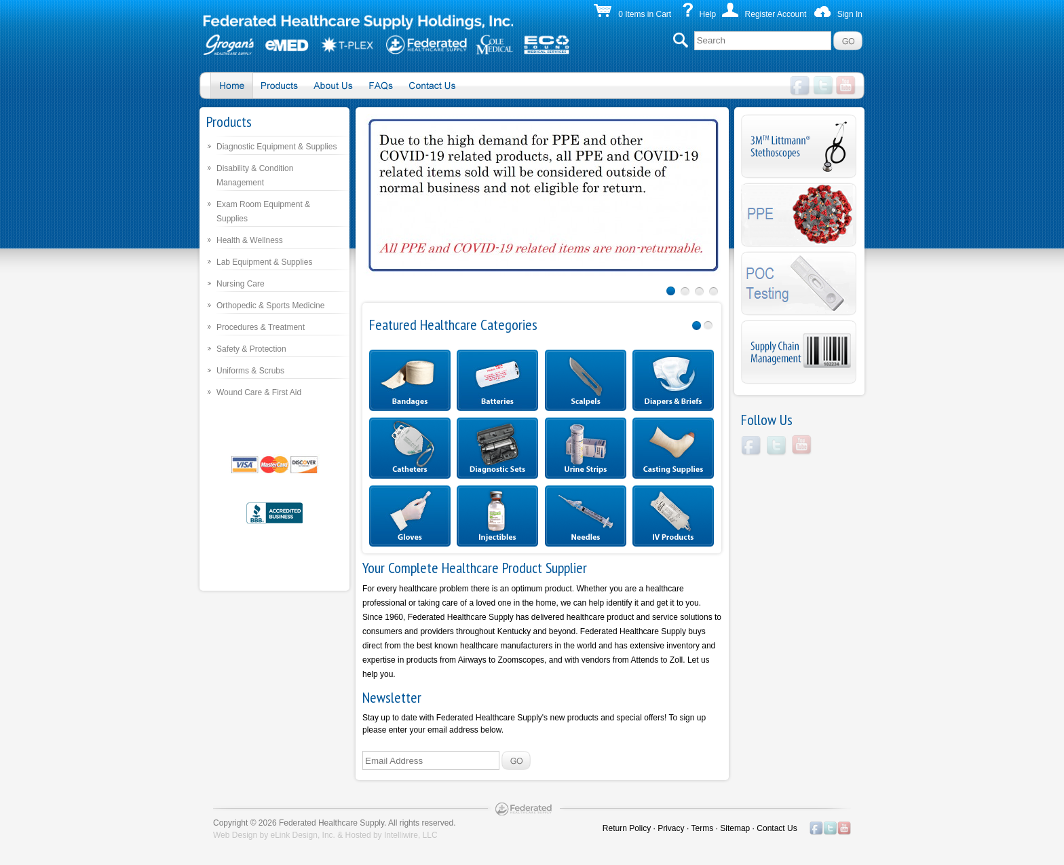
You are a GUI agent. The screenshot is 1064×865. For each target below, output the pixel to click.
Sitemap (735, 828)
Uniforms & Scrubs (250, 370)
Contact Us (777, 828)
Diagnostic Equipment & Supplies (276, 146)
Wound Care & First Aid (258, 392)
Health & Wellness (249, 240)
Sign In (849, 14)
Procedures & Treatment (260, 327)
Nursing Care (240, 284)
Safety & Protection (251, 349)
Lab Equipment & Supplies (264, 262)
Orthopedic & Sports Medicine (270, 305)
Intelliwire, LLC (411, 835)
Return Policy (627, 828)
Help (708, 14)
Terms (702, 828)
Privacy (671, 828)
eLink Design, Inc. (303, 835)
